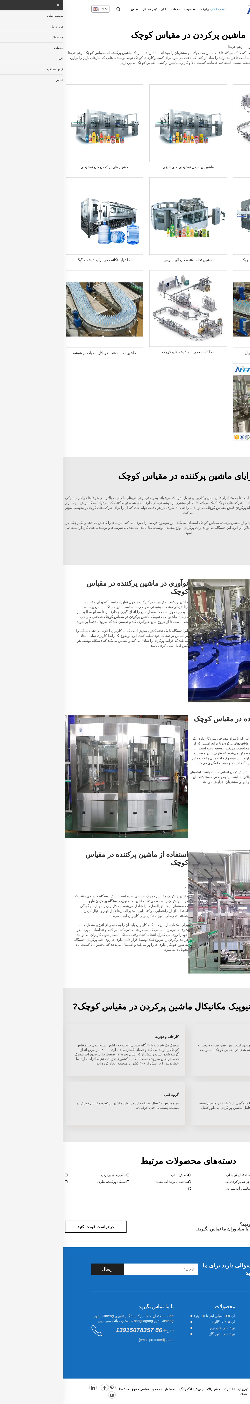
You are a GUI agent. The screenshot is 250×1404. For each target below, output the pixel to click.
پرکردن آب (241, 1175)
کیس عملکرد (86, 9)
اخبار (101, 9)
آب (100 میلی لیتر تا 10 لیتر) (151, 1316)
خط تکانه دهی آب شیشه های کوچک (125, 352)
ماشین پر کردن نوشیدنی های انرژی (125, 167)
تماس (71, 9)
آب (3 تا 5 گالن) (160, 1322)
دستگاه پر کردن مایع (234, 1181)
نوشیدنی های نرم (159, 1328)
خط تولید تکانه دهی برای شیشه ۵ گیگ (41, 260)
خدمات (112, 9)
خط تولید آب (116, 1175)
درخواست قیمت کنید (32, 1226)
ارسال (45, 1269)
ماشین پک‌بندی (238, 1188)
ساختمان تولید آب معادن (108, 1181)
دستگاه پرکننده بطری (48, 1181)
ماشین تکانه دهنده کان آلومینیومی (125, 260)
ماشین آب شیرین (175, 1188)
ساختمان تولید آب (175, 1175)
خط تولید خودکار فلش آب (209, 166)
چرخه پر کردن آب (174, 1181)
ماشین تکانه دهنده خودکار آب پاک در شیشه (41, 353)
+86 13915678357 (78, 1330)
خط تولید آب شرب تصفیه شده (208, 446)
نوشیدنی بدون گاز (159, 1334)
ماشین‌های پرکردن (50, 1175)
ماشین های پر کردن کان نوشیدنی (41, 167)
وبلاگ (218, 1352)
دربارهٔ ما (142, 9)
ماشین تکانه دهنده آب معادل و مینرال (209, 353)
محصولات (127, 9)
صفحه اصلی (154, 9)
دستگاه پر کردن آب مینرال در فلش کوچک (208, 260)
